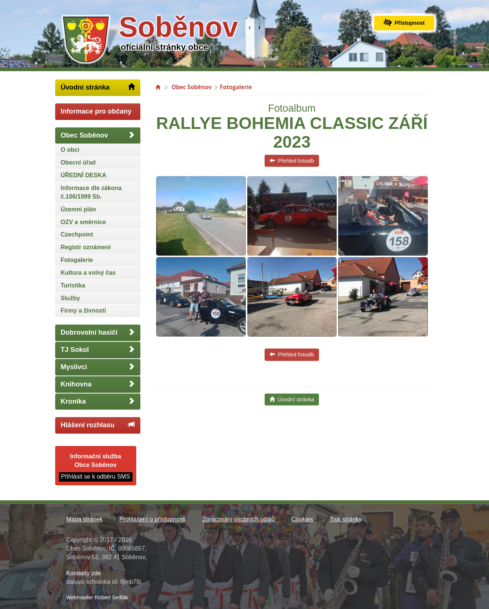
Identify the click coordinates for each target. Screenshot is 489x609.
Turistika (73, 285)
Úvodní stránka (98, 87)
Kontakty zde (83, 573)
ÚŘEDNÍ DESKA (84, 175)
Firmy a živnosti (83, 310)
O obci (70, 150)
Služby (70, 298)
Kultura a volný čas (88, 272)
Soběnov (178, 27)
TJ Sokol (98, 349)
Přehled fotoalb (291, 161)
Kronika (98, 401)
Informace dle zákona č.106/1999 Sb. (91, 192)
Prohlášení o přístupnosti (152, 519)
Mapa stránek (84, 519)
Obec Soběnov (98, 135)
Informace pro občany (96, 111)
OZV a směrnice (83, 222)
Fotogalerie (77, 260)
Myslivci (98, 367)
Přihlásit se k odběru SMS (95, 476)
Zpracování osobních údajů (238, 519)
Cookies (302, 519)
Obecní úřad (78, 162)
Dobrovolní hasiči (98, 332)
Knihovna (98, 384)
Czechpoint (77, 234)
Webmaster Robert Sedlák (97, 597)
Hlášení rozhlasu (98, 425)
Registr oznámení (86, 247)
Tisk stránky (346, 519)
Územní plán (78, 209)
